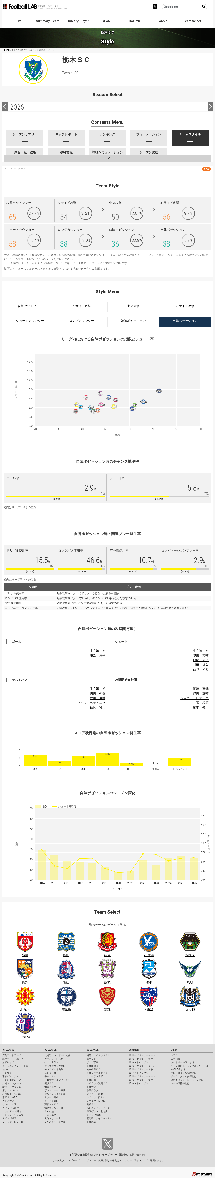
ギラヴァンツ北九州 (97, 1111)
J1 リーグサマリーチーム (142, 1055)
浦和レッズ (8, 1062)
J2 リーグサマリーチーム (142, 1066)
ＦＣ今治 (49, 1111)
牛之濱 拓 (97, 651)
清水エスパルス (10, 1090)
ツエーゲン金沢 (95, 1076)
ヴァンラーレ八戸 (53, 1059)
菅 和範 (202, 703)
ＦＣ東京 (7, 1073)
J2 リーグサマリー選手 (141, 1069)
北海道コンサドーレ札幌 (57, 1055)
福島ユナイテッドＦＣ (98, 1055)
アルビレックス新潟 (54, 1094)
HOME (18, 21)
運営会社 (123, 1154)
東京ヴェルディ (10, 1076)
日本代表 (175, 1059)
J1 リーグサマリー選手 (141, 1059)
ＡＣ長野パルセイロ (97, 1073)
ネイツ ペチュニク (91, 703)
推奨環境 (87, 1154)
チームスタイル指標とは (25, 259)
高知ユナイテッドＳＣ (98, 1108)
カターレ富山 (51, 1097)
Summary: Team (47, 21)
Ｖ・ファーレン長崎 (12, 1122)
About (163, 21)
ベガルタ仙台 (51, 1062)
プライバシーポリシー (105, 1154)
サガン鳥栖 (50, 1115)
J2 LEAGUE (50, 1049)
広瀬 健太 (201, 707)
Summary (134, 1049)
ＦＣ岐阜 (91, 1080)
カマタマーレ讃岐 (96, 1101)
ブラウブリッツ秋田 (54, 1066)
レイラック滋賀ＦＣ (97, 1083)
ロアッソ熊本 (94, 1115)
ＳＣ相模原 (92, 1066)
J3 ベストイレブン (138, 1083)
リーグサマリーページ (86, 263)
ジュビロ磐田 (51, 1101)
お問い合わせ (137, 1154)
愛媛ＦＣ (91, 1104)
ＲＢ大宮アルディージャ (57, 1080)
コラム (174, 1055)
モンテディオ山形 (53, 1069)
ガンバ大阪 (8, 1101)
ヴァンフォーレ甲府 (54, 1090)
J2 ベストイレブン (138, 1073)
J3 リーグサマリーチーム (142, 1076)
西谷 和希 (201, 669)
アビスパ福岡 (9, 1118)
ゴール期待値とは (180, 1083)
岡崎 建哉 (201, 689)
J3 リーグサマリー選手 (141, 1080)
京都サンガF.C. (10, 1097)
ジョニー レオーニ (194, 698)
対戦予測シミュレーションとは (187, 1080)
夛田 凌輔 (201, 655)
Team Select (192, 21)
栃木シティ (50, 1076)
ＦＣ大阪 (91, 1087)
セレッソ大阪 (9, 1104)
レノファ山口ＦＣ (96, 1097)
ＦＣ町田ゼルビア (11, 1080)
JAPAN (105, 21)
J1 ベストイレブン (138, 1062)
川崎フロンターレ (11, 1083)
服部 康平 (97, 655)
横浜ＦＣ (49, 1083)
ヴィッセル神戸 (10, 1108)
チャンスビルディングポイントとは (189, 1066)
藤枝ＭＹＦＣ (51, 1104)
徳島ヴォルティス (53, 1108)
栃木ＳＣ (91, 1059)
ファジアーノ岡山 (11, 1111)
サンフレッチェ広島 (12, 1115)
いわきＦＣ (50, 1073)
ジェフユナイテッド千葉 (15, 1066)
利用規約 (76, 1154)
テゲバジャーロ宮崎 (54, 1122)
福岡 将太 (97, 707)
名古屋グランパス (11, 1094)
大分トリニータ (52, 1118)
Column (134, 21)
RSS (206, 169)
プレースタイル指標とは (183, 1073)
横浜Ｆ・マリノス (11, 1087)
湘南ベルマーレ (52, 1087)
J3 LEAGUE (93, 1049)
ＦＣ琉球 (91, 1122)
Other (174, 1049)
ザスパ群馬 (92, 1062)
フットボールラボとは (182, 1062)
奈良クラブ (92, 1090)
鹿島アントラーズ (11, 1055)
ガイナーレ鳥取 (95, 1094)
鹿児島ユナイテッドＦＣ (99, 1118)
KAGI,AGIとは (178, 1069)
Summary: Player (77, 21)
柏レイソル (8, 1069)
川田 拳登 (201, 665)
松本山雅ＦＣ (94, 1069)
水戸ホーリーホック (12, 1059)
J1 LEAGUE (8, 1049)
